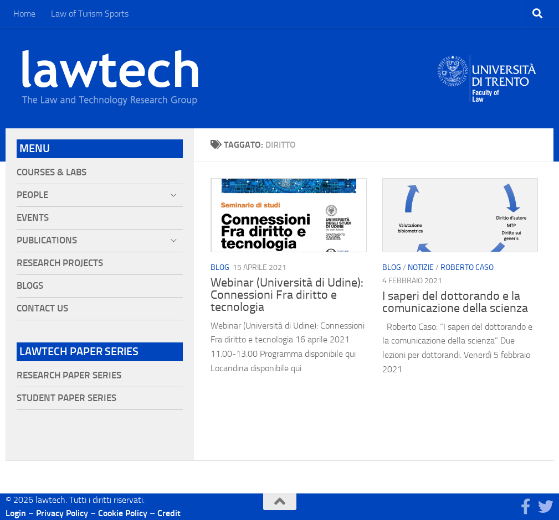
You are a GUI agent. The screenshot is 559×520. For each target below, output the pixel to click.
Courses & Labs (51, 172)
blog (220, 267)
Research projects (60, 263)
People (32, 195)
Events (33, 217)
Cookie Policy (122, 513)
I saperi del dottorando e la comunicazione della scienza (455, 302)
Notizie (421, 267)
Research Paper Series (69, 375)
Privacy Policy (62, 513)
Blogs (30, 285)
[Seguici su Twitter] (545, 506)
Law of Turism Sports (90, 13)
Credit (169, 513)
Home (24, 13)
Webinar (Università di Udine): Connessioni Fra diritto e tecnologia (287, 294)
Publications (47, 240)
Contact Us (42, 308)
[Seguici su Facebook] (526, 506)
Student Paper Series (66, 398)
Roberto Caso (467, 267)
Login (16, 513)
